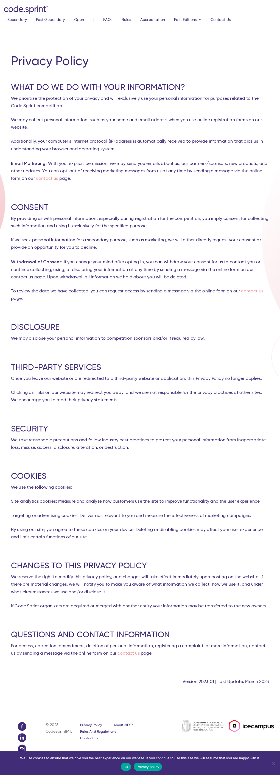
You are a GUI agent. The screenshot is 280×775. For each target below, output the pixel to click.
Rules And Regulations (98, 732)
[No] (273, 763)
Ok (126, 767)
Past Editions (185, 20)
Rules (126, 20)
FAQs (108, 20)
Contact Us (221, 20)
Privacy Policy (91, 725)
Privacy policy (147, 767)
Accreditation (152, 20)
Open (79, 20)
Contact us (89, 738)
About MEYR (123, 725)
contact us (47, 178)
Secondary (17, 20)
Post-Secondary (50, 20)
